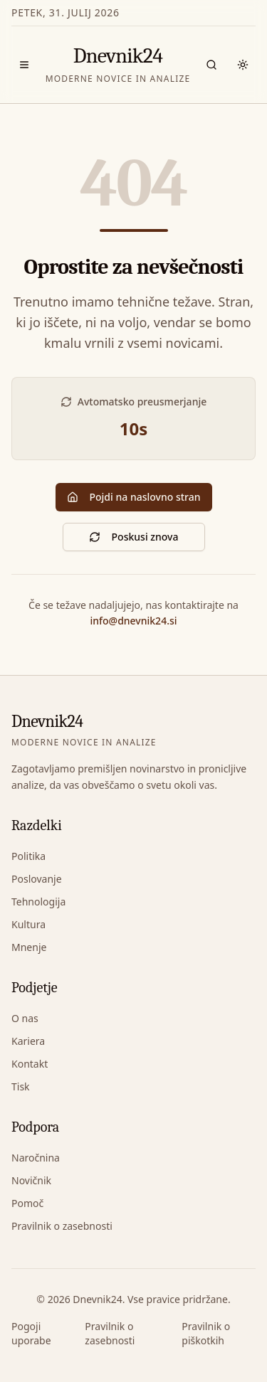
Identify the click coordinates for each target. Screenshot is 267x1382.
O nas (24, 1018)
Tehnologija (38, 901)
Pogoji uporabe (31, 1333)
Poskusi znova (134, 536)
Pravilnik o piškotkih (206, 1333)
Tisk (20, 1086)
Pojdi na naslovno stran (134, 497)
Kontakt (29, 1063)
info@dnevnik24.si (133, 620)
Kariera (28, 1041)
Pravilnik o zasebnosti (61, 1226)
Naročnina (35, 1157)
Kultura (28, 924)
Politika (28, 856)
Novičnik (31, 1180)
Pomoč (27, 1203)
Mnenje (28, 947)
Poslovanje (36, 879)
